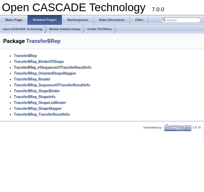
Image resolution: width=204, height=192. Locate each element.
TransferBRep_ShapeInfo (35, 97)
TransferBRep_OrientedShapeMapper (45, 73)
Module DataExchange (64, 29)
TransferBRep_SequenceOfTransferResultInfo (52, 85)
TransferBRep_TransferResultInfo (42, 114)
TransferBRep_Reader (32, 79)
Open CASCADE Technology (23, 29)
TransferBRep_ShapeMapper (38, 108)
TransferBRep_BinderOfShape (39, 61)
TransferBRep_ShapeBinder (37, 91)
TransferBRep (43, 41)
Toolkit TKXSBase (99, 29)
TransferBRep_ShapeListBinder (40, 103)
